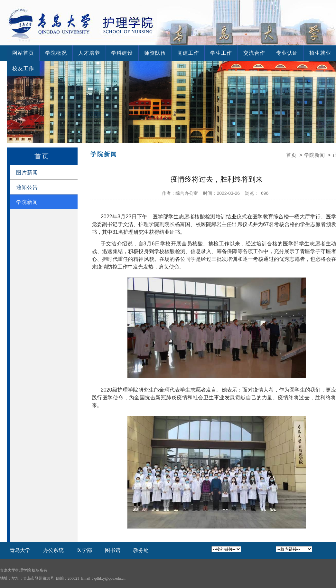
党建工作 (174, 53)
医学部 (84, 550)
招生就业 (297, 53)
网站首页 (22, 53)
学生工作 (205, 53)
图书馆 (112, 550)
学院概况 (52, 53)
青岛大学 (20, 550)
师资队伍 (144, 53)
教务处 (141, 550)
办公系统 (53, 550)
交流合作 (236, 53)
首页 (291, 155)
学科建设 (113, 53)
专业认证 (266, 53)
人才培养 (83, 53)
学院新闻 (314, 155)
